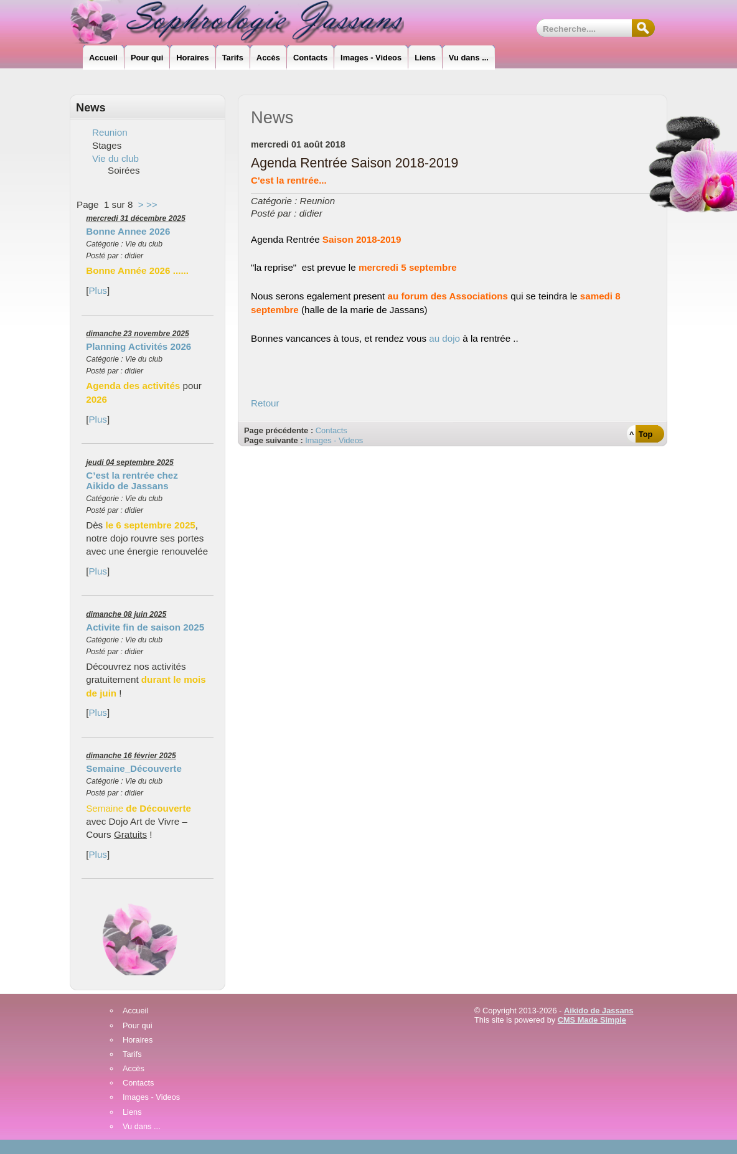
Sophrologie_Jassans (247, 22)
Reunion (110, 132)
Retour (265, 403)
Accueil (135, 1011)
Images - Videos (334, 440)
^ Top (640, 434)
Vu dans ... (142, 1127)
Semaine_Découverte (134, 768)
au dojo (444, 338)
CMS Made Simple (592, 1020)
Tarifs (132, 1055)
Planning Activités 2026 (138, 346)
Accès (133, 1069)
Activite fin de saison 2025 (145, 627)
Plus (97, 290)
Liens (132, 1113)
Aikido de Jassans (599, 1010)
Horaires (138, 1040)
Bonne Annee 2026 (128, 231)
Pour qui (138, 1026)
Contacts (331, 430)
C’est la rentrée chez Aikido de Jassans (132, 480)
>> (151, 204)
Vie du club (115, 158)
